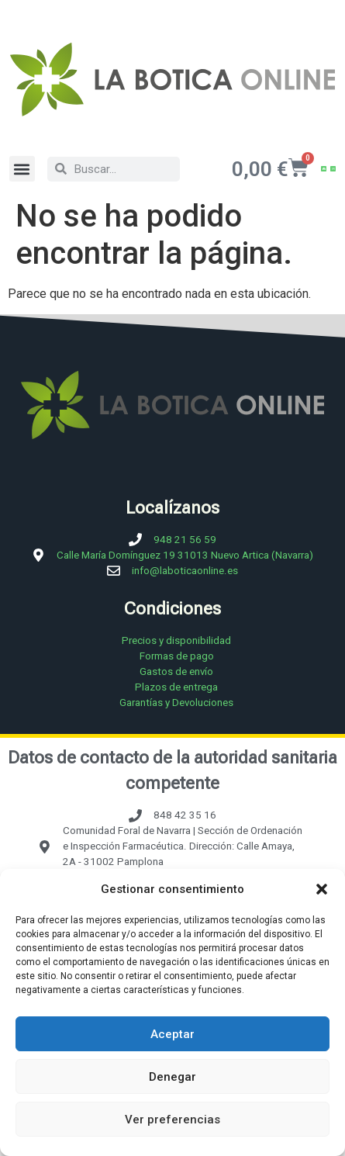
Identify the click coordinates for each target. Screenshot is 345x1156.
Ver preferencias (172, 1120)
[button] (321, 889)
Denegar (172, 1077)
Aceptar (172, 1034)
